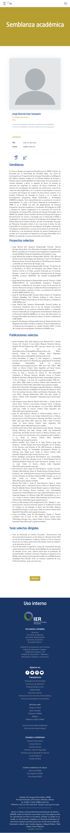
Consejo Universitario (35, 741)
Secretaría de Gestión (35, 640)
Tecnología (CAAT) (35, 777)
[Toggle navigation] (65, 3)
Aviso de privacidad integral (35, 728)
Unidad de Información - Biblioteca (35, 654)
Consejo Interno (35, 744)
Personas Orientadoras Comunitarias (35, 699)
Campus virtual (35, 708)
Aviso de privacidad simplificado (35, 725)
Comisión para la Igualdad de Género (35, 753)
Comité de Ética (35, 759)
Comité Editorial (35, 756)
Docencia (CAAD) (35, 771)
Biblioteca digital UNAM (35, 719)
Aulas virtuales (35, 711)
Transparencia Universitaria (35, 681)
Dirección (35, 632)
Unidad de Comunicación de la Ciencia (35, 647)
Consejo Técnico (35, 747)
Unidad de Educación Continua (34, 650)
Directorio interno (35, 693)
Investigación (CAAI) (35, 774)
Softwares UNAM (35, 714)
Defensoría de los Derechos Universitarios (35, 696)
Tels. (13, 143)
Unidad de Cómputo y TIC (35, 652)
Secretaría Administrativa (35, 637)
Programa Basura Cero (35, 687)
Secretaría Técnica (35, 642)
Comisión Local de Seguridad (35, 750)
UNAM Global (35, 690)
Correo (14, 147)
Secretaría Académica (35, 635)
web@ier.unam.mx (35, 829)
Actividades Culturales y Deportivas (35, 657)
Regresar (35, 578)
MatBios (35, 717)
